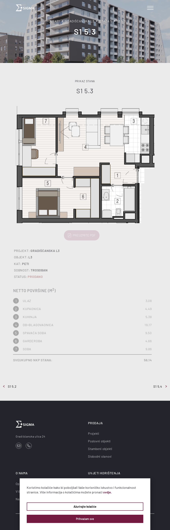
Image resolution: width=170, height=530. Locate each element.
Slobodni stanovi (100, 456)
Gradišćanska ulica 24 (30, 436)
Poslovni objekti (99, 441)
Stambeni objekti (100, 449)
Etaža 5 (105, 21)
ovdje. (107, 492)
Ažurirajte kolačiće (85, 506)
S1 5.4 (160, 386)
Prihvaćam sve (85, 519)
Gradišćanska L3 (79, 21)
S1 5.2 (10, 386)
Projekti (52, 21)
